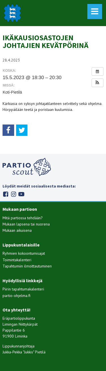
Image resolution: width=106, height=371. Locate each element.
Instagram (13, 194)
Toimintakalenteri (17, 259)
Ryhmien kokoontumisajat (24, 253)
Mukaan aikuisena (17, 230)
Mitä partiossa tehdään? (23, 217)
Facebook (5, 194)
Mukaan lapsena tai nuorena (26, 224)
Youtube (21, 194)
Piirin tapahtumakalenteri (23, 289)
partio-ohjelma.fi (17, 295)
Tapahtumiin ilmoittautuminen (27, 266)
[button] (97, 83)
